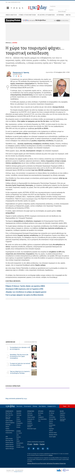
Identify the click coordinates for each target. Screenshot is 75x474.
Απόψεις (51, 415)
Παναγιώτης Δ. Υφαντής (21, 72)
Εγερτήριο (51, 428)
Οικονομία (18, 415)
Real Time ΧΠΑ (9, 415)
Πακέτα (7, 426)
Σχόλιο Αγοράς (9, 420)
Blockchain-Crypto (31, 428)
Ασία (17, 439)
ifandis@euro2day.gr (17, 74)
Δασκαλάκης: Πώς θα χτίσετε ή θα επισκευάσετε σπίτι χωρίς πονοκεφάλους (19, 356)
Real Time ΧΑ (9, 413)
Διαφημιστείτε (52, 406)
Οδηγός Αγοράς (31, 417)
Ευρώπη (18, 437)
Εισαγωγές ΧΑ (30, 419)
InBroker (51, 455)
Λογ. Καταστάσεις (42, 419)
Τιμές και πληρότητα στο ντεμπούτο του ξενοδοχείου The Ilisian (20, 372)
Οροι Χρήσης (42, 406)
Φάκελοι (51, 421)
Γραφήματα (41, 417)
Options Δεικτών (9, 444)
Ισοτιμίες (18, 445)
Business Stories (53, 434)
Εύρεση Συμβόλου (10, 422)
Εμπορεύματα (19, 443)
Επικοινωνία (27, 406)
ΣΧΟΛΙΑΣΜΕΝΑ (30, 342)
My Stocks (40, 413)
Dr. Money (51, 413)
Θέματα (51, 423)
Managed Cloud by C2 (18, 471)
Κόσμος (18, 419)
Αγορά (18, 417)
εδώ (58, 20)
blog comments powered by (16, 398)
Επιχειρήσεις (19, 423)
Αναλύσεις (29, 423)
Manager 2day (52, 419)
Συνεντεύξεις (52, 417)
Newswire (18, 413)
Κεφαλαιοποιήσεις (10, 430)
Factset (42, 444)
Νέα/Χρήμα (30, 415)
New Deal (62, 417)
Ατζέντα (51, 430)
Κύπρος (18, 427)
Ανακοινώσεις (9, 432)
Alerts (39, 415)
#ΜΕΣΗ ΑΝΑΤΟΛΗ (11, 15)
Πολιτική (18, 425)
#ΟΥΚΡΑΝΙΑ (60, 15)
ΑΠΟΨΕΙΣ (14, 42)
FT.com (29, 444)
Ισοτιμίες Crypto (20, 447)
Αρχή (64, 406)
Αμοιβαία (29, 421)
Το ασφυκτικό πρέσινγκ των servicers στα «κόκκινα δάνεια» (20, 364)
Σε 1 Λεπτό (19, 433)
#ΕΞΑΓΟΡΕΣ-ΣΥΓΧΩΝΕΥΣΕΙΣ (46, 15)
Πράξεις (7, 428)
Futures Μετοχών (10, 446)
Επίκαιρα (18, 421)
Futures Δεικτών (9, 442)
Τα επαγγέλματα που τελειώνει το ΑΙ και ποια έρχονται (20, 348)
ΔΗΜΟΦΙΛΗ (10, 342)
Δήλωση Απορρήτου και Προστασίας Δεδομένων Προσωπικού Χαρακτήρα (46, 463)
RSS (39, 421)
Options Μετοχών (10, 448)
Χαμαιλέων (62, 413)
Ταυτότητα (19, 406)
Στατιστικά (8, 424)
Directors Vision (53, 432)
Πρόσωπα (29, 413)
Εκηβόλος (62, 415)
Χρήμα (18, 441)
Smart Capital (52, 436)
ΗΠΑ (17, 435)
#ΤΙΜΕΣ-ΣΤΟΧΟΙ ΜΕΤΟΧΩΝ (27, 15)
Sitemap (35, 406)
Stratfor (36, 444)
